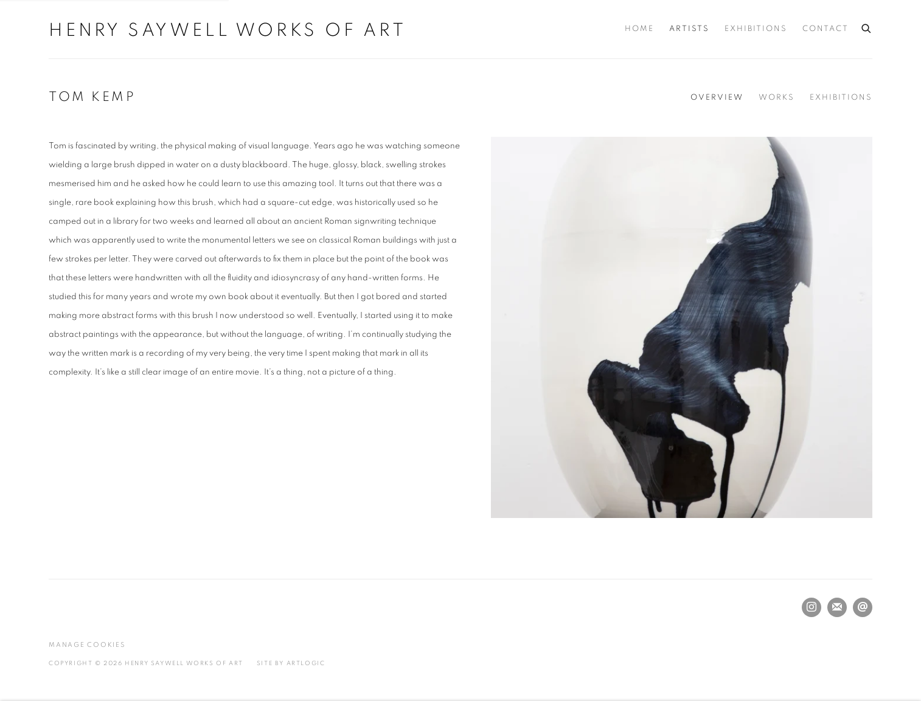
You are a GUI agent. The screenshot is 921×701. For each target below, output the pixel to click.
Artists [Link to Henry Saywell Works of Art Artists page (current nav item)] (689, 29)
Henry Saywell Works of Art (227, 30)
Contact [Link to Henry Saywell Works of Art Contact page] (825, 29)
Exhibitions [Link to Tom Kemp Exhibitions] (841, 98)
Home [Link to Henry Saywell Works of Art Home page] (639, 29)
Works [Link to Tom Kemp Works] (776, 98)
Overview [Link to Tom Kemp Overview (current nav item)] (716, 98)
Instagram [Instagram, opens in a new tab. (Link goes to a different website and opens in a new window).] (811, 607)
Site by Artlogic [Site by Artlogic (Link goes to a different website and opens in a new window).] (291, 663)
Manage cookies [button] (87, 644)
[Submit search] (866, 27)
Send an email (862, 607)
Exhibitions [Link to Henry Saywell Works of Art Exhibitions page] (756, 29)
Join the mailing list (837, 607)
